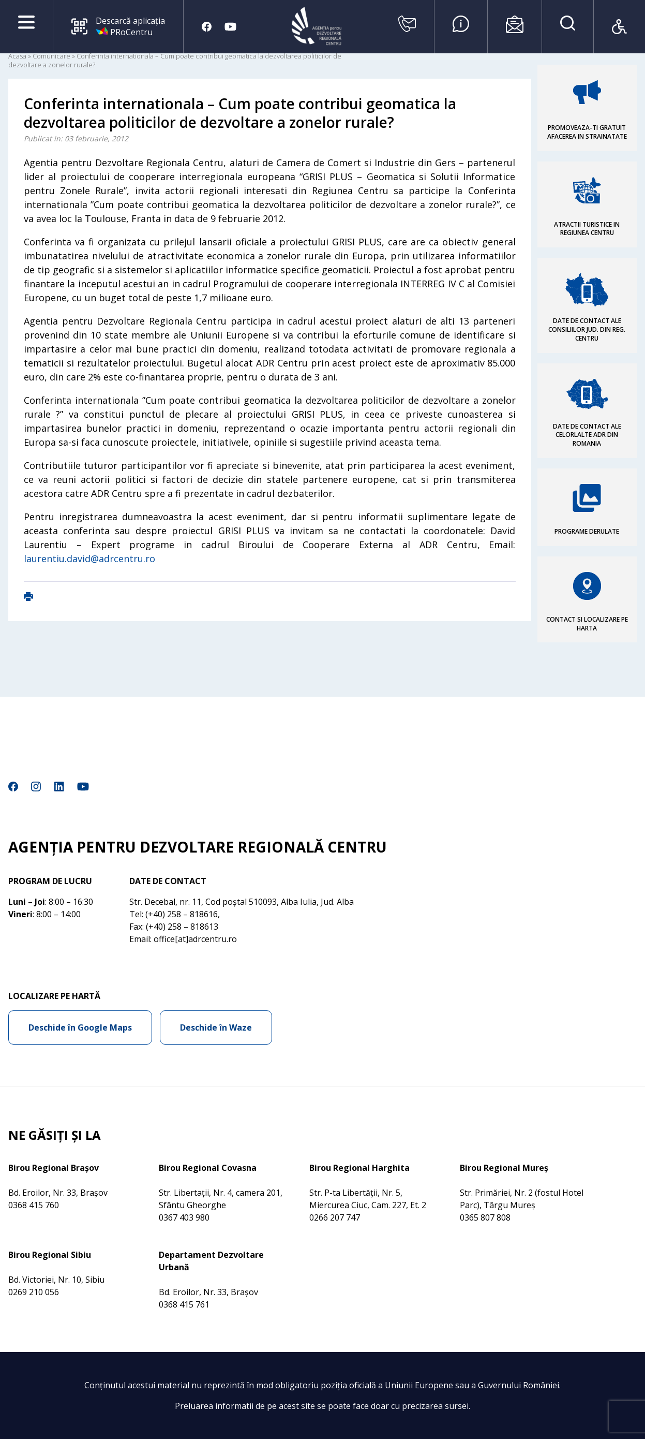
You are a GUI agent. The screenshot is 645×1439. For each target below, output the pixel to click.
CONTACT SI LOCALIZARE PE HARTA (587, 624)
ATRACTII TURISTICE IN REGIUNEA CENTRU (587, 229)
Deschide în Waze (216, 1027)
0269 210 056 (33, 1292)
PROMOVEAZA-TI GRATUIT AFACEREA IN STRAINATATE (587, 132)
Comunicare (51, 56)
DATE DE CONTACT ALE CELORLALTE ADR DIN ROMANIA (587, 435)
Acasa (17, 56)
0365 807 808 (485, 1217)
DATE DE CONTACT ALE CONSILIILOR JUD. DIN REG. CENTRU (586, 329)
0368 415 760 (33, 1205)
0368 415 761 (184, 1304)
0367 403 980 (184, 1217)
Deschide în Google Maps (80, 1027)
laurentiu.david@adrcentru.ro (89, 558)
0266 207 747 (334, 1217)
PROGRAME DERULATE (586, 531)
